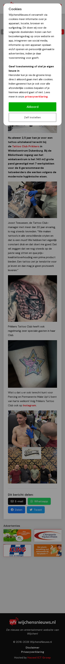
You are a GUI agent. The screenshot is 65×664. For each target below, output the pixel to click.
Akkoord (32, 107)
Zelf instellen (32, 117)
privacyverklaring (36, 96)
